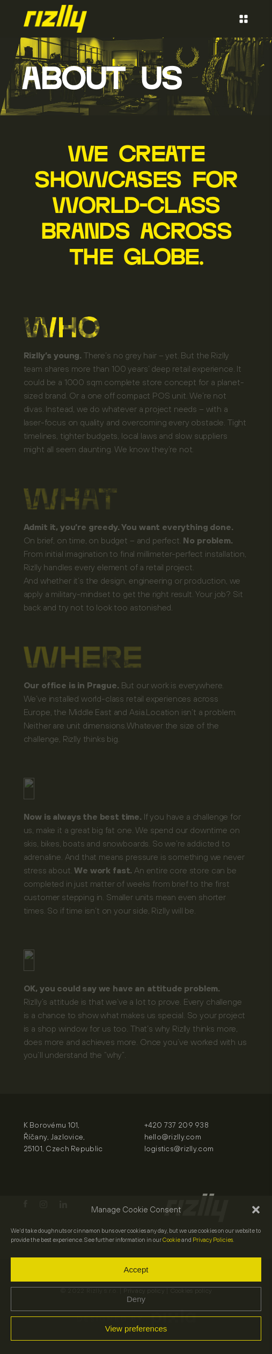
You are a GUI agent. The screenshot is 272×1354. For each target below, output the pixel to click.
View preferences (136, 1328)
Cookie (171, 1240)
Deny (136, 1299)
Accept (136, 1269)
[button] (256, 1209)
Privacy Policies (213, 1240)
